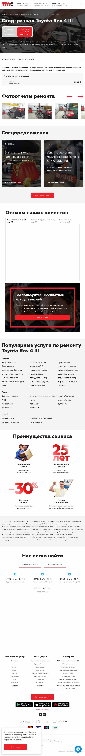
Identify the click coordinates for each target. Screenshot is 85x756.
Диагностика (8, 418)
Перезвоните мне (55, 565)
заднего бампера (10, 378)
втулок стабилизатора (12, 374)
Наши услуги (40, 657)
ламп (4, 386)
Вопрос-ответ (14, 676)
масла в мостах (37, 374)
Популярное (68, 657)
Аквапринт (40, 679)
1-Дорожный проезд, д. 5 (24, 5)
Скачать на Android (42, 709)
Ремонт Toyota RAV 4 (68, 689)
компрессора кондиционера (43, 396)
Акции (15, 664)
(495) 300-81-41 (58, 3)
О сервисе (14, 661)
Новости (14, 667)
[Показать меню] (82, 4)
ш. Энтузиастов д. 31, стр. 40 (60, 5)
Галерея (14, 670)
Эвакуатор (40, 685)
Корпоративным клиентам (40, 673)
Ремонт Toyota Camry (68, 676)
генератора (7, 404)
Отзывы (14, 673)
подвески (34, 404)
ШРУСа (61, 386)
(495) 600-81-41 (40, 3)
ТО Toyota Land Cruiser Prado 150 (68, 661)
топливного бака (66, 374)
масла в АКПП (36, 366)
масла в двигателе (38, 370)
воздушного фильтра (12, 370)
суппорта (62, 404)
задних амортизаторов (13, 382)
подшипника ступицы (40, 382)
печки (32, 400)
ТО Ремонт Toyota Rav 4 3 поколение (10, 31)
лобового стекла (38, 362)
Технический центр (15, 657)
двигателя (7, 408)
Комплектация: (8, 59)
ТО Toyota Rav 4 (68, 673)
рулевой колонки (66, 396)
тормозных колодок (67, 382)
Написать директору (42, 697)
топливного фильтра (68, 378)
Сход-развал (36, 422)
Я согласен (15, 747)
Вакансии (14, 682)
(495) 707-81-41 (23, 3)
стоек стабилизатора (68, 370)
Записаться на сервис (30, 565)
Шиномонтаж (40, 682)
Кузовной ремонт (10, 396)
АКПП (4, 400)
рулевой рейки (65, 400)
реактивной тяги (37, 386)
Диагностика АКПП (10, 422)
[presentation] (69, 97)
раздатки (34, 408)
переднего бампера (39, 378)
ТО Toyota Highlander (68, 667)
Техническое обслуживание (40, 661)
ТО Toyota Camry (67, 664)
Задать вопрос (42, 317)
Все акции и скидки (42, 195)
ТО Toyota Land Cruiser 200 (68, 670)
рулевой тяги (64, 362)
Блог (14, 679)
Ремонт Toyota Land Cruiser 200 (68, 682)
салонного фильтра (67, 366)
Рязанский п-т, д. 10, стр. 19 (42, 5)
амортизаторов (9, 362)
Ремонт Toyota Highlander (67, 679)
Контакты (15, 685)
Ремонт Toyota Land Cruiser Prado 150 (68, 685)
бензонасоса (8, 366)
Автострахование (40, 676)
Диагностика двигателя (41, 418)
